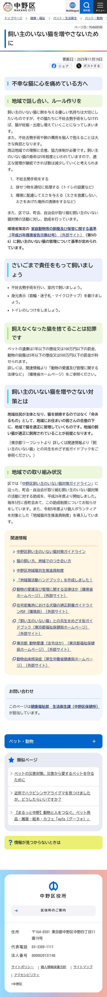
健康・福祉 (37, 18)
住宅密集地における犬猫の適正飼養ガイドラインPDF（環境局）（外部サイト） (55, 608)
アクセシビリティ (26, 975)
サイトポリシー (22, 967)
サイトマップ (82, 967)
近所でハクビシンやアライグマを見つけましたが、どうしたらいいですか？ (52, 796)
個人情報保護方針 (53, 967)
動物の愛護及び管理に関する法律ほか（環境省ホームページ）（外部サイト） (55, 593)
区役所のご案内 (53, 910)
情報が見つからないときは (37, 842)
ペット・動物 (94, 18)
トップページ (13, 18)
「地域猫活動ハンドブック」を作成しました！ (55, 580)
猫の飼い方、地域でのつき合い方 (44, 561)
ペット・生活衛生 (65, 18)
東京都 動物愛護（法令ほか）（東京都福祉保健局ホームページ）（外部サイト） (56, 646)
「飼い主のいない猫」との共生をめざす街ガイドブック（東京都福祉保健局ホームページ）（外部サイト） (55, 627)
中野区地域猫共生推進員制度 (40, 570)
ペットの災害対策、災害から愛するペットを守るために (54, 777)
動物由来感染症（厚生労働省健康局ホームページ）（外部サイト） (55, 662)
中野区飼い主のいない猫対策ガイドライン (56, 483)
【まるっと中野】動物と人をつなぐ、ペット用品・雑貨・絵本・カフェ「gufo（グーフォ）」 (52, 816)
